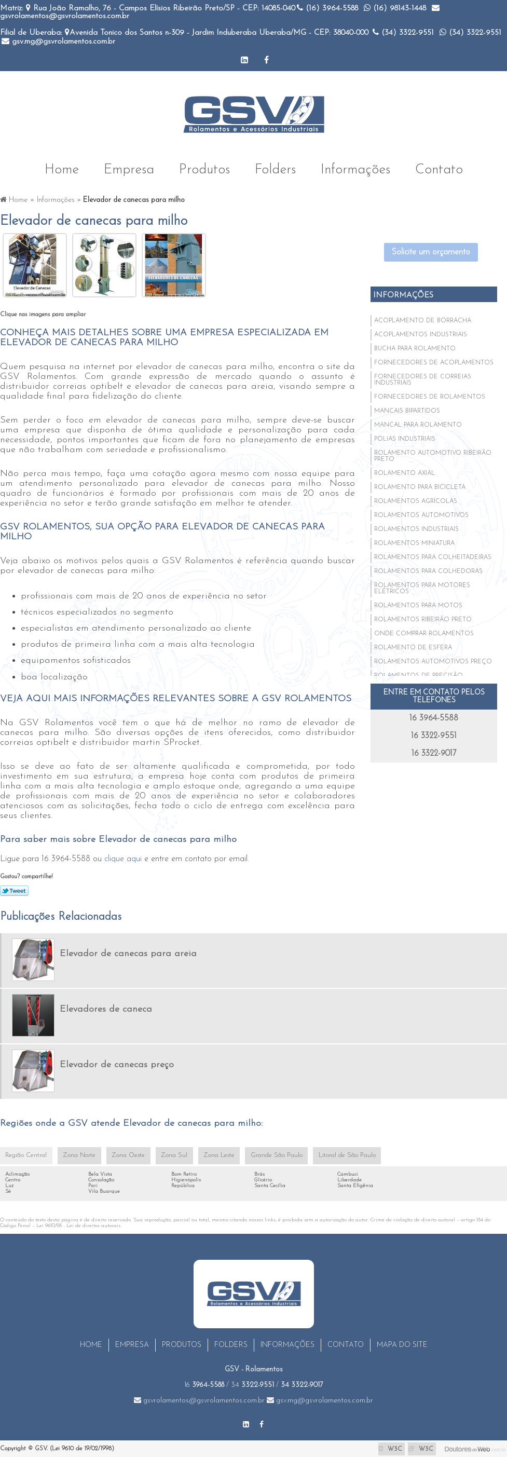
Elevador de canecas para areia (128, 952)
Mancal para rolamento (418, 423)
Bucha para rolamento (415, 347)
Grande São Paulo (267, 1155)
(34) (403, 33)
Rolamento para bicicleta (419, 486)
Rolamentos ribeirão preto (423, 618)
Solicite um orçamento (431, 251)
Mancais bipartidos (407, 409)
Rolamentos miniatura (414, 542)
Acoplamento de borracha (422, 319)
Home (62, 167)
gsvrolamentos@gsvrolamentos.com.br (199, 1401)
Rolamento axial (404, 472)
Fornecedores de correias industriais (422, 378)
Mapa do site (402, 1345)
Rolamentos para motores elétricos (422, 587)
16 (204, 1385)
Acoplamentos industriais (420, 333)
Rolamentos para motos (418, 604)
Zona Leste (212, 1155)
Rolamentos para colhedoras (428, 570)
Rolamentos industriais (416, 528)
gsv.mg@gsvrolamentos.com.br (58, 42)
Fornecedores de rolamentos (429, 395)
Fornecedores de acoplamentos (434, 361)
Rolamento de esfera (413, 646)
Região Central (25, 1155)
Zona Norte (77, 1155)
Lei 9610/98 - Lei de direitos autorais (78, 1226)
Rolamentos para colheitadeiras (432, 556)
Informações (355, 167)
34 (252, 1385)
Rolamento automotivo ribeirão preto (432, 454)
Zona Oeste (124, 1155)
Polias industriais (404, 437)
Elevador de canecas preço (117, 1063)
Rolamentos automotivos (421, 514)
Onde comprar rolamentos (424, 632)
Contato (439, 167)
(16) (327, 8)
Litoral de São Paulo (334, 1155)
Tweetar (14, 889)
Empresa (129, 167)
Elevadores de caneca (106, 1008)
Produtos (204, 167)
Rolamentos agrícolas (415, 500)
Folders (275, 167)
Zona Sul (169, 1155)
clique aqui (123, 857)
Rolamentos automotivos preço (433, 660)
